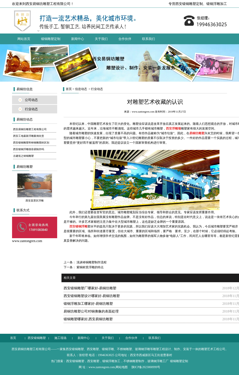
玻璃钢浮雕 (142, 349)
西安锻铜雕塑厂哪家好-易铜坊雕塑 (90, 288)
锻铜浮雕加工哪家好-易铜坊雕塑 (88, 303)
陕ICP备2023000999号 (146, 367)
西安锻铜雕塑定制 (189, 4)
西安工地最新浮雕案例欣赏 (28, 135)
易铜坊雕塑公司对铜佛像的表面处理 (91, 311)
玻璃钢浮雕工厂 (158, 361)
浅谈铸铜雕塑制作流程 (91, 262)
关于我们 (101, 39)
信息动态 (81, 89)
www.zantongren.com (143, 111)
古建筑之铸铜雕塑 (23, 155)
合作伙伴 (124, 39)
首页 (69, 89)
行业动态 (31, 109)
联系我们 (148, 39)
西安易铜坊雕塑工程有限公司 (30, 129)
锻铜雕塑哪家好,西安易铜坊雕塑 (88, 319)
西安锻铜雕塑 (37, 338)
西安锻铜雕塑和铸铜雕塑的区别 (31, 142)
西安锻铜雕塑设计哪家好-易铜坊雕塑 (92, 296)
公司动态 (31, 100)
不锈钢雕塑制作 (133, 361)
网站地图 (122, 367)
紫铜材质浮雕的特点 (90, 267)
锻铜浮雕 (108, 349)
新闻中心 (77, 39)
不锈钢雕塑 (124, 349)
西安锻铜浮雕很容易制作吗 (28, 149)
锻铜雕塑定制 (50, 39)
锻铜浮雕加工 (216, 4)
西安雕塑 (93, 349)
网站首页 (23, 39)
